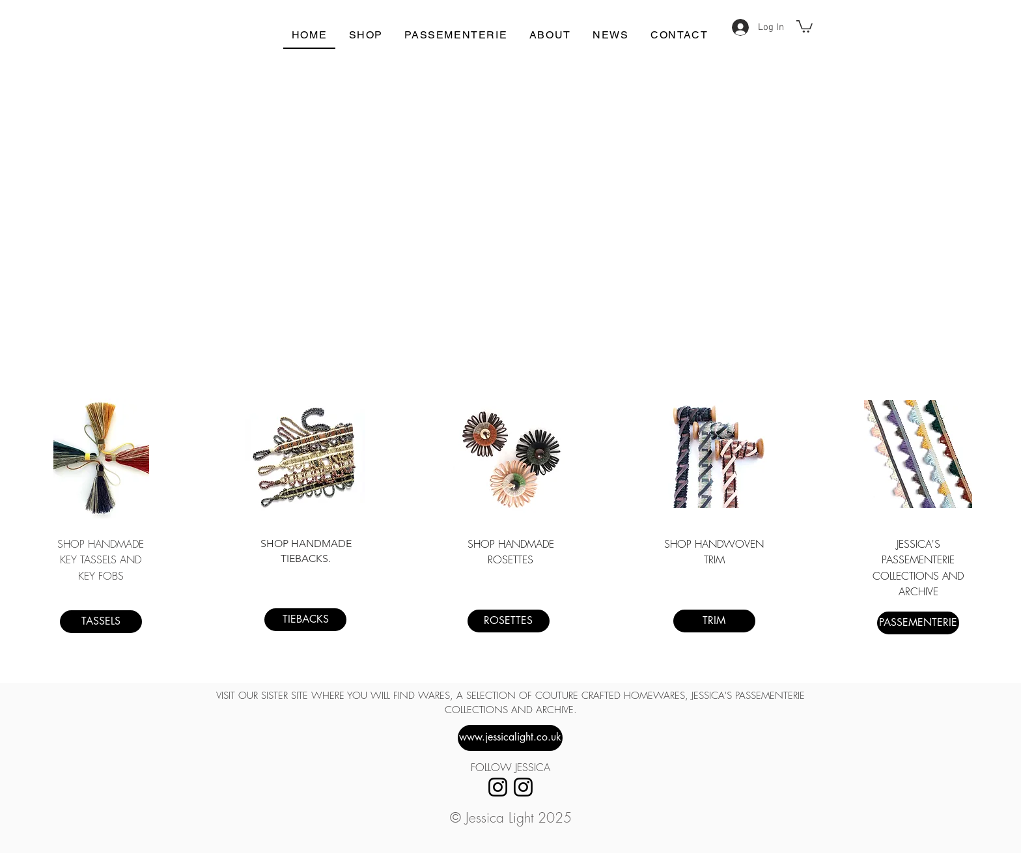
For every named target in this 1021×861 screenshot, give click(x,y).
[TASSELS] (101, 621)
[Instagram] (498, 787)
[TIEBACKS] (305, 619)
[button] (804, 26)
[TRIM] (714, 621)
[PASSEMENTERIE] (918, 623)
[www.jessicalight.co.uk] (510, 738)
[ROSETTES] (509, 621)
